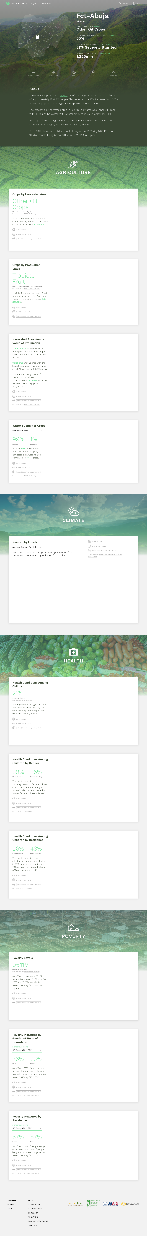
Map (136, 3)
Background (34, 1205)
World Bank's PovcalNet (31, 972)
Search (11, 1205)
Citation (32, 1225)
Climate (73, 73)
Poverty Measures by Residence (26, 1118)
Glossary (33, 1213)
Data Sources (35, 1209)
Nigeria (34, 3)
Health (93, 73)
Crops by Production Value (26, 266)
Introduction (33, 73)
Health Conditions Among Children (30, 684)
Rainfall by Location (26, 542)
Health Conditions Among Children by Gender (30, 761)
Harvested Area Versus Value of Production (28, 341)
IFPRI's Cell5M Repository (32, 214)
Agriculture (53, 73)
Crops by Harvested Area (29, 194)
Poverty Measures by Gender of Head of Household (26, 1038)
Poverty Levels (22, 958)
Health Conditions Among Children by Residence (30, 838)
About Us (33, 1217)
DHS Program (28, 700)
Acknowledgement (38, 1221)
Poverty (113, 73)
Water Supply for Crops (28, 425)
